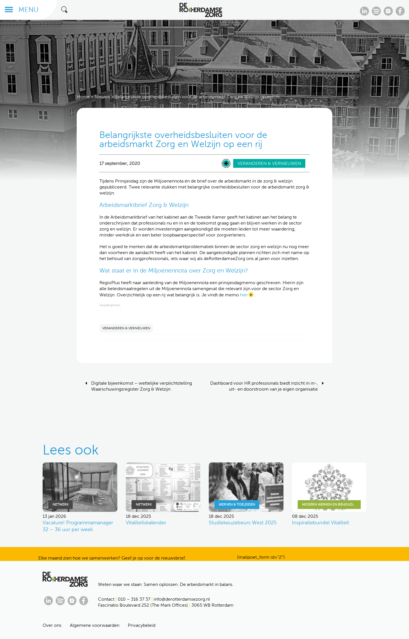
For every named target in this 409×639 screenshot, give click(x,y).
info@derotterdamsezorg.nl (182, 599)
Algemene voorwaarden (94, 625)
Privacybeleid (141, 625)
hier (244, 294)
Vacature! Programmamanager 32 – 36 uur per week (78, 526)
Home (83, 96)
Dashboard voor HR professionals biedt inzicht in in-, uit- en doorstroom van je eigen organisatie (264, 386)
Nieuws (102, 96)
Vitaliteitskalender (146, 522)
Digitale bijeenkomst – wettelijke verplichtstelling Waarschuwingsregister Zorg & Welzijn (141, 386)
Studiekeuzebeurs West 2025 (243, 522)
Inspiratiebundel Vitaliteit (320, 522)
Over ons (52, 625)
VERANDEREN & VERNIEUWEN (126, 328)
